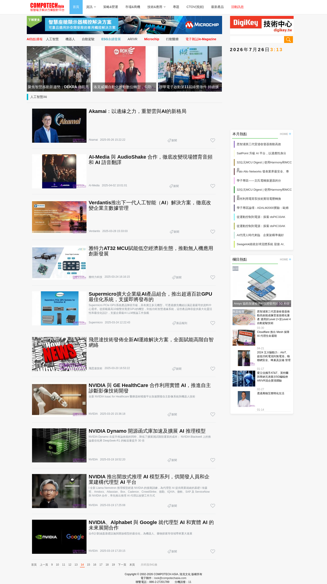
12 (69, 564)
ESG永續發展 (111, 39)
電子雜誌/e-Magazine (201, 39)
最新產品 (217, 7)
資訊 (91, 7)
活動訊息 (237, 7)
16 (94, 564)
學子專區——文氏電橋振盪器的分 (259, 180)
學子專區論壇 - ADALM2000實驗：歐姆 (263, 208)
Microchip (151, 39)
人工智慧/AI (38, 97)
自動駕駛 (88, 39)
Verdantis (94, 231)
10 (57, 564)
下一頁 (122, 564)
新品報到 (181, 323)
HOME (285, 134)
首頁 (76, 7)
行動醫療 (172, 39)
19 (113, 564)
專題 (176, 7)
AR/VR (132, 39)
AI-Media (94, 185)
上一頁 (44, 564)
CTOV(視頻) (195, 7)
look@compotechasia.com (170, 578)
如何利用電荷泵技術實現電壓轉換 (259, 198)
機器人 (70, 39)
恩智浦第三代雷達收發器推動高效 (259, 144)
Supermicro (96, 322)
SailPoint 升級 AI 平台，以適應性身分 (261, 153)
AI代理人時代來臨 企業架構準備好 (260, 235)
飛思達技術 (95, 368)
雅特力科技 (95, 277)
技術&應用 (156, 7)
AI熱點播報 (35, 39)
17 (100, 564)
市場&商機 (132, 7)
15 (88, 564)
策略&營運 (110, 7)
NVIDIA (93, 413)
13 (75, 564)
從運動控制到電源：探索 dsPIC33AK (261, 217)
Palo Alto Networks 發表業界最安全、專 (263, 171)
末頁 (132, 564)
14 (82, 564)
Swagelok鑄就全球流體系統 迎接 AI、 (262, 244)
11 (63, 564)
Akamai (93, 139)
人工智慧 (52, 39)
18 (107, 564)
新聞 (174, 140)
